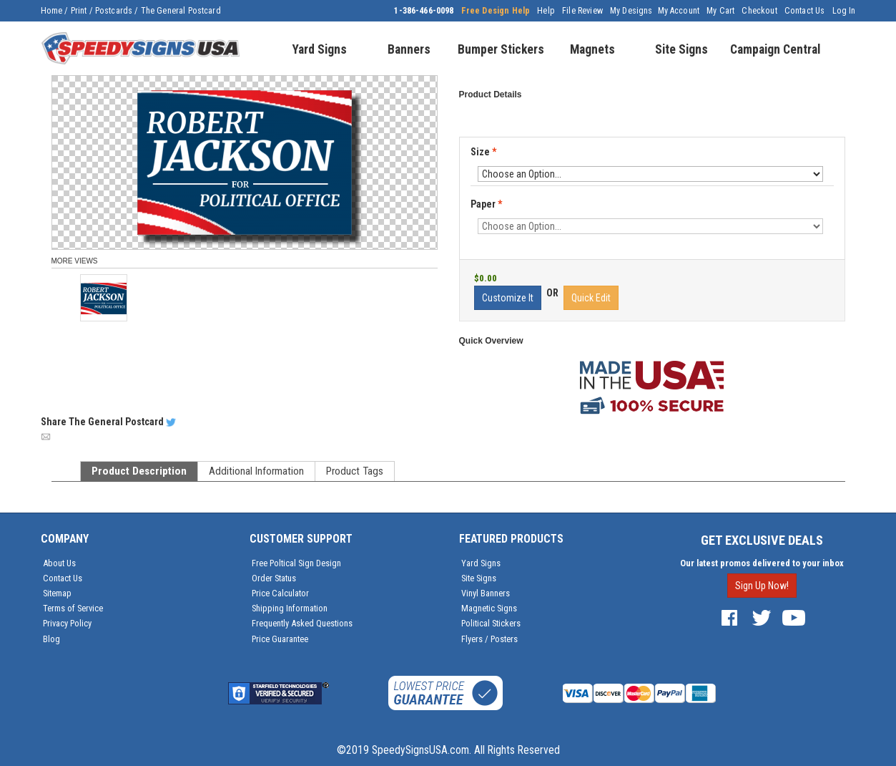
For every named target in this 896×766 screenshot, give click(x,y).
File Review (582, 11)
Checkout (759, 11)
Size (483, 151)
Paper (487, 204)
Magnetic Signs (489, 608)
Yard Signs (481, 563)
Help (546, 11)
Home (52, 11)
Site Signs (478, 578)
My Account (679, 11)
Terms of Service (73, 608)
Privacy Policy (67, 623)
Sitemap (57, 593)
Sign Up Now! (762, 585)
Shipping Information (290, 608)
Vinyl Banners (485, 593)
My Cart (720, 11)
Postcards (113, 11)
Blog (51, 639)
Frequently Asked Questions (302, 623)
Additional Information (256, 471)
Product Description (139, 471)
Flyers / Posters (489, 639)
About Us (59, 563)
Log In (844, 11)
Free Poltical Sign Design (296, 563)
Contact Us (804, 11)
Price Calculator (280, 593)
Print (79, 11)
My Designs (631, 11)
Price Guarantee (280, 639)
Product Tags (354, 471)
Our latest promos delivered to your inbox (762, 563)
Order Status (274, 578)
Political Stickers (491, 623)
